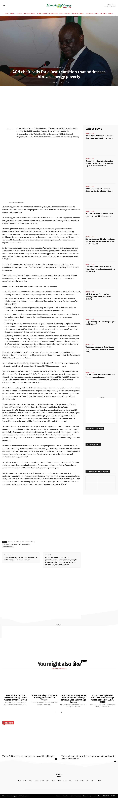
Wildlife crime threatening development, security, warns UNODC (98, 296)
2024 (30, 781)
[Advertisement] (59, 102)
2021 (47, 781)
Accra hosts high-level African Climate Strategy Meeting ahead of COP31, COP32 (102, 698)
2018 (64, 781)
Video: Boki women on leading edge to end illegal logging (28, 756)
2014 (87, 781)
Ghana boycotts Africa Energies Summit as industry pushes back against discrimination (99, 163)
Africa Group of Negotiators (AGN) (24, 541)
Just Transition (26, 544)
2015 (82, 781)
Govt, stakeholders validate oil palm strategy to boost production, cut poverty (100, 269)
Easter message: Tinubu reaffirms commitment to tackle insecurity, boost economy (100, 241)
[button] (4, 5)
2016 (76, 781)
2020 (53, 781)
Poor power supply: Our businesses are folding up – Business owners (20, 558)
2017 (70, 781)
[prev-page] (56, 712)
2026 (19, 781)
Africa (10, 541)
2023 (36, 781)
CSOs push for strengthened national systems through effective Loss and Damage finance (73, 698)
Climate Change (58, 67)
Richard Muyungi (8, 546)
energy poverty (15, 544)
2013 (93, 781)
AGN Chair (6, 544)
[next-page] (61, 712)
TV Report (8, 723)
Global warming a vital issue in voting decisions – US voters (44, 697)
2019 (59, 781)
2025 (24, 781)
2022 (42, 781)
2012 (99, 781)
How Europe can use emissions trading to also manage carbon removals (15, 697)
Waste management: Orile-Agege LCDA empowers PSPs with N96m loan (100, 349)
